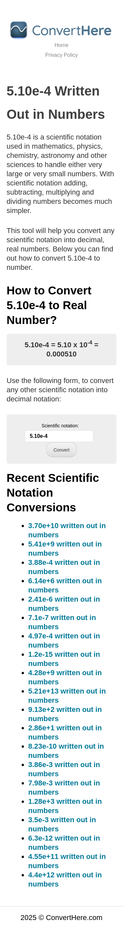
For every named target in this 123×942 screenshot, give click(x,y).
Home (61, 45)
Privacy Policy (61, 55)
